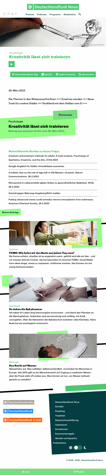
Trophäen (60, 415)
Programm (55, 14)
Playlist (80, 471)
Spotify (46, 74)
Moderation (70, 14)
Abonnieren (86, 74)
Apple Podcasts (65, 74)
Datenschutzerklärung (67, 420)
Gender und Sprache (66, 438)
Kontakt (59, 406)
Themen (30, 14)
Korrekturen (61, 429)
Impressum (61, 424)
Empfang (60, 411)
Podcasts (42, 14)
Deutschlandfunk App (25, 74)
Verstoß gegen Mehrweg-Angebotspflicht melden (34, 193)
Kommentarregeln (64, 433)
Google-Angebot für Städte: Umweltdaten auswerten (36, 166)
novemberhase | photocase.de (93, 44)
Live (27, 471)
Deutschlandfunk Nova (67, 402)
